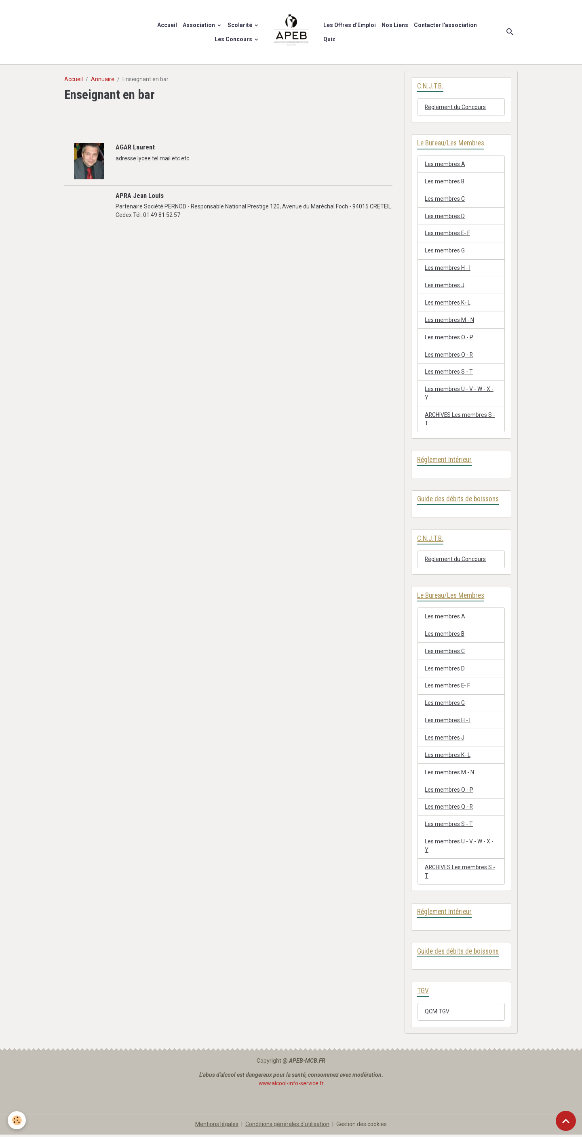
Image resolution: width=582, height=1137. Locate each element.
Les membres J (444, 285)
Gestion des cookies (361, 1126)
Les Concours (234, 39)
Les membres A (445, 164)
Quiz (329, 39)
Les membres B (445, 181)
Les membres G (445, 251)
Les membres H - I (447, 268)
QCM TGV (437, 1014)
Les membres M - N (449, 320)
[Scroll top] (566, 1121)
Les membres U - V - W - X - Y (459, 394)
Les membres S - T (449, 372)
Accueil (167, 25)
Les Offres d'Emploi (349, 25)
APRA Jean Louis (140, 195)
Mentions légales (216, 1126)
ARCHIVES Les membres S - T (460, 419)
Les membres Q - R (449, 355)
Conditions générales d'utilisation (287, 1126)
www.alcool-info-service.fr (291, 1085)
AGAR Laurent (135, 147)
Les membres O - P (449, 337)
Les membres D (445, 216)
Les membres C (445, 198)
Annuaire (102, 79)
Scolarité (240, 25)
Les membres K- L (447, 303)
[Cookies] (17, 1120)
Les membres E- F (447, 233)
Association (199, 25)
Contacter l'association (445, 25)
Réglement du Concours (455, 107)
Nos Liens (395, 25)
